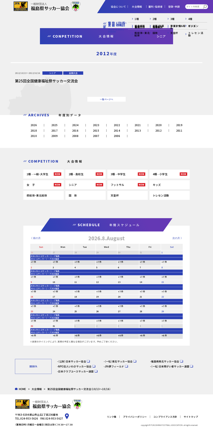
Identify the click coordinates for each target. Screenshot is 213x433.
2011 (179, 130)
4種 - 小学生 (160, 174)
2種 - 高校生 (76, 174)
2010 (34, 136)
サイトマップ (191, 416)
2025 (54, 125)
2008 (75, 136)
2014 (117, 130)
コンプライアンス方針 (165, 416)
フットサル (117, 185)
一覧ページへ (106, 99)
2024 (75, 125)
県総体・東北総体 (37, 195)
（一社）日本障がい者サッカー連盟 (170, 366)
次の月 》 (177, 238)
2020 (158, 125)
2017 (54, 130)
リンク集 (111, 416)
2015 (96, 130)
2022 (117, 125)
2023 (96, 125)
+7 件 (33, 261)
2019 (179, 125)
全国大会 (73, 73)
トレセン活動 (161, 195)
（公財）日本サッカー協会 (72, 361)
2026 (34, 125)
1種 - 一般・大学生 (37, 174)
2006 (117, 136)
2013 (138, 130)
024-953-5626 (29, 418)
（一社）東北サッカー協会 (119, 361)
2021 (138, 125)
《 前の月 (35, 238)
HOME (22, 389)
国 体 (73, 195)
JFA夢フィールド (114, 366)
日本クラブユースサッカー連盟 (76, 371)
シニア (52, 73)
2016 (75, 130)
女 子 (31, 185)
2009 (54, 136)
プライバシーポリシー (135, 416)
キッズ (157, 185)
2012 (158, 130)
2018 (34, 130)
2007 (96, 136)
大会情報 (37, 389)
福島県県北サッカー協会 (165, 361)
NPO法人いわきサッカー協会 (74, 366)
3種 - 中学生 (118, 174)
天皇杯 (115, 195)
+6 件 (33, 335)
